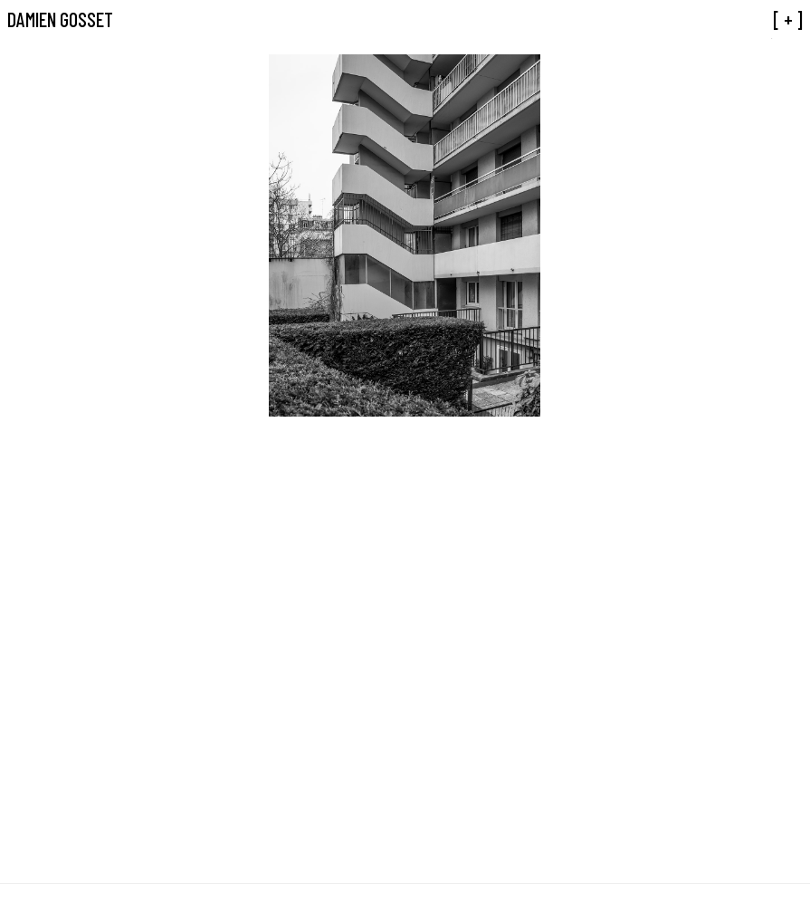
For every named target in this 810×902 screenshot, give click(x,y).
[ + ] (788, 19)
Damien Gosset (60, 19)
